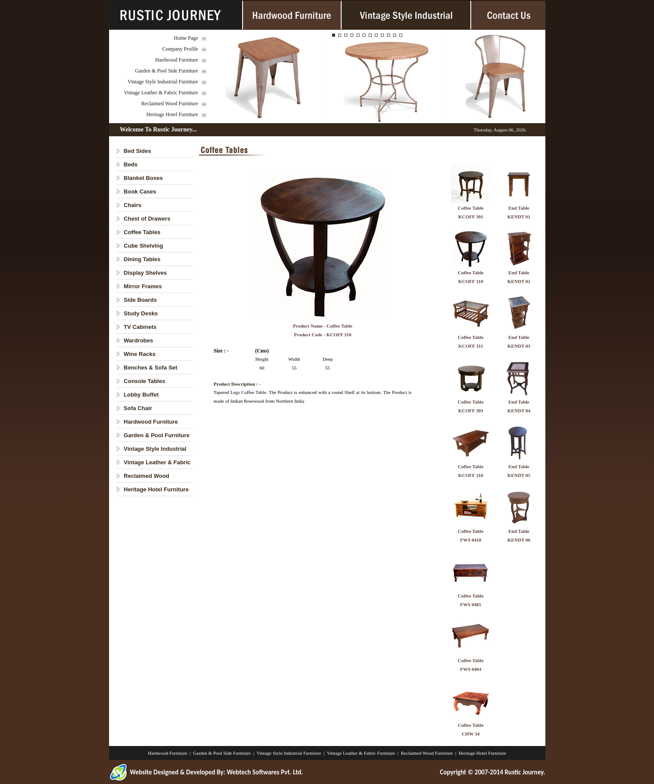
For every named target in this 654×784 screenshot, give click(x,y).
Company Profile (180, 49)
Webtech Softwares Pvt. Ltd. (265, 772)
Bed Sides (137, 151)
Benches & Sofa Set (151, 367)
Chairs (132, 205)
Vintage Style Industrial (155, 449)
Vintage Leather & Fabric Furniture (161, 93)
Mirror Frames (143, 286)
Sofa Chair (138, 408)
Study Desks (141, 313)
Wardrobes (138, 340)
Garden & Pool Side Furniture (167, 71)
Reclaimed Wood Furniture (169, 103)
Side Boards (140, 300)
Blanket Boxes (143, 178)
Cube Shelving (143, 245)
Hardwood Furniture (176, 60)
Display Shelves (145, 272)
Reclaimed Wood (147, 476)
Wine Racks (140, 354)
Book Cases (140, 191)
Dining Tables (142, 259)
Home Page (186, 38)
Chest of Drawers (147, 218)
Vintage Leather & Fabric (157, 462)
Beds (131, 164)
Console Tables (144, 381)
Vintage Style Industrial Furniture (163, 82)
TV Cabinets (140, 327)
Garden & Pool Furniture (157, 435)
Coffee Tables (142, 232)
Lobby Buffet (141, 394)
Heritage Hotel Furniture (173, 114)
